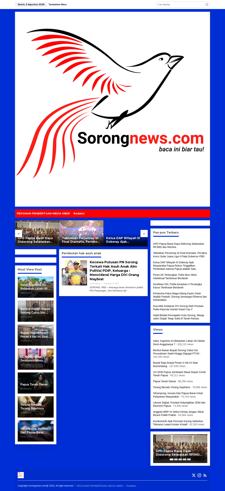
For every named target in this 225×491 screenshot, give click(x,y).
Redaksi (131, 485)
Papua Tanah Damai (164, 381)
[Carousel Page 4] (184, 459)
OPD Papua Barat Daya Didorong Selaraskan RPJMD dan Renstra (35, 240)
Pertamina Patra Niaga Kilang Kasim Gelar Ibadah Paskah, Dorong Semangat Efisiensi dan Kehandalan (180, 296)
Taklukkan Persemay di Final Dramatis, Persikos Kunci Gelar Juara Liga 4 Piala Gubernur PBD (81, 240)
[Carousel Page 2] (176, 459)
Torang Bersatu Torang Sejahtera (171, 387)
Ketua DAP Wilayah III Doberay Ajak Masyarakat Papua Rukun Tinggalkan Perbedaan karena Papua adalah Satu (125, 240)
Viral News (95, 283)
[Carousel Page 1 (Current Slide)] (171, 459)
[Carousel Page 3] (180, 459)
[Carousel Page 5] (189, 459)
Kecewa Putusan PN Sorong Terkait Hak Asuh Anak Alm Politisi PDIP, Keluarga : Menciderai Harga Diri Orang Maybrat (114, 270)
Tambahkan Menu (58, 4)
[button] (207, 4)
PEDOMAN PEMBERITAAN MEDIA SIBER (100, 485)
